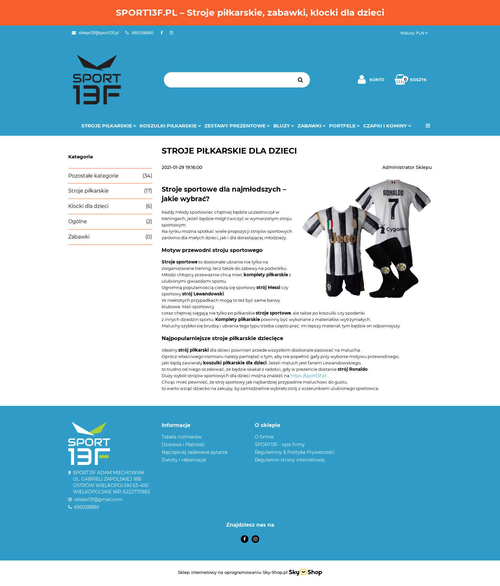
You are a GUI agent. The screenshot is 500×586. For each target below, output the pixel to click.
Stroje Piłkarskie (108, 126)
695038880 (86, 507)
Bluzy (283, 126)
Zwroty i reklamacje (184, 460)
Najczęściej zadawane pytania (194, 452)
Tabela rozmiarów (182, 437)
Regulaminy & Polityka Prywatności (295, 452)
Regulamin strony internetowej (290, 460)
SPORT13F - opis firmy (280, 444)
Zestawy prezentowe (237, 126)
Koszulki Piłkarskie (170, 126)
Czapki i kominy (387, 126)
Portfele (344, 126)
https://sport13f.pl (308, 375)
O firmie (264, 437)
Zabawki (312, 126)
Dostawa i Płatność (183, 444)
